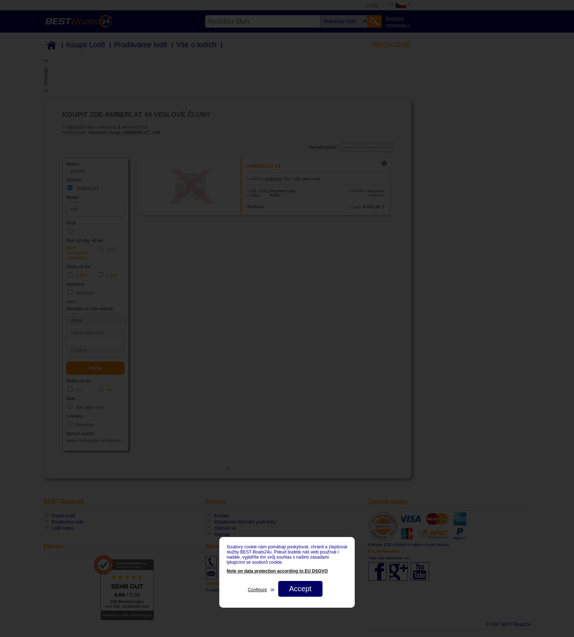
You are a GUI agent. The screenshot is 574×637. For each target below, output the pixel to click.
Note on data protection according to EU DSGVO (277, 571)
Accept (300, 589)
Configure (257, 589)
